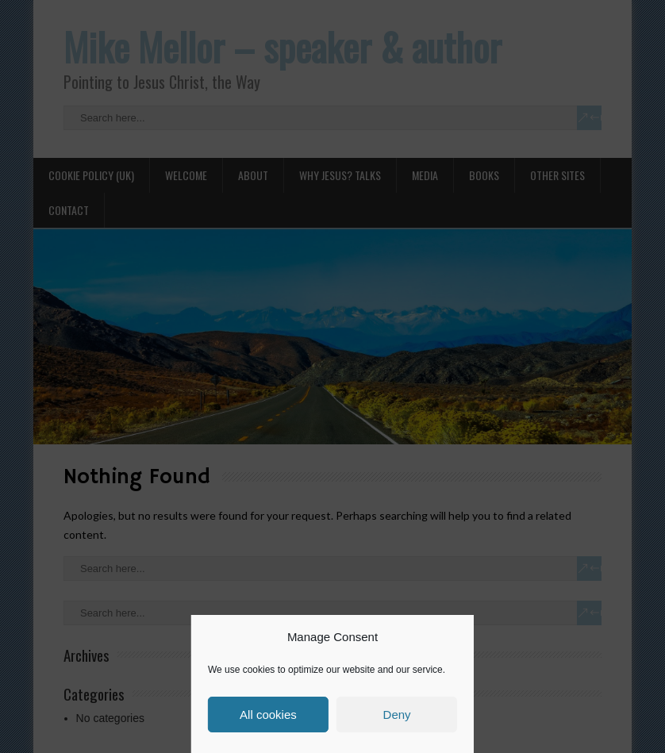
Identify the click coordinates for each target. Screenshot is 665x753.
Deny (397, 714)
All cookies (268, 714)
